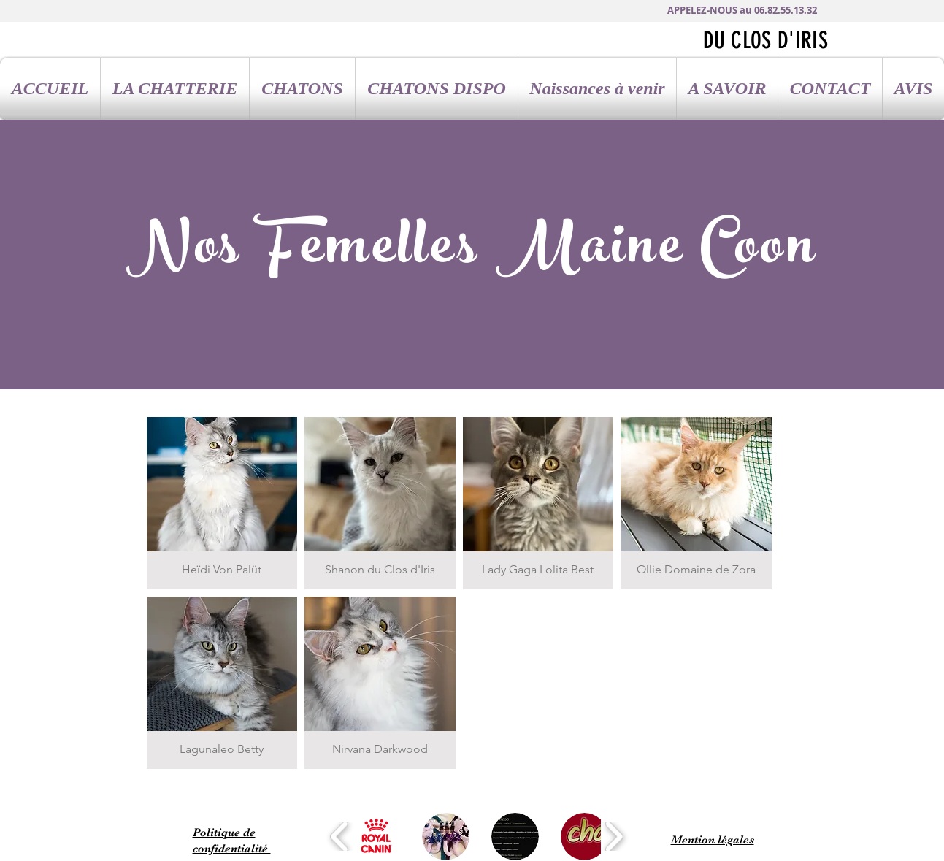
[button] (175, 89)
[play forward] (613, 836)
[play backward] (339, 836)
